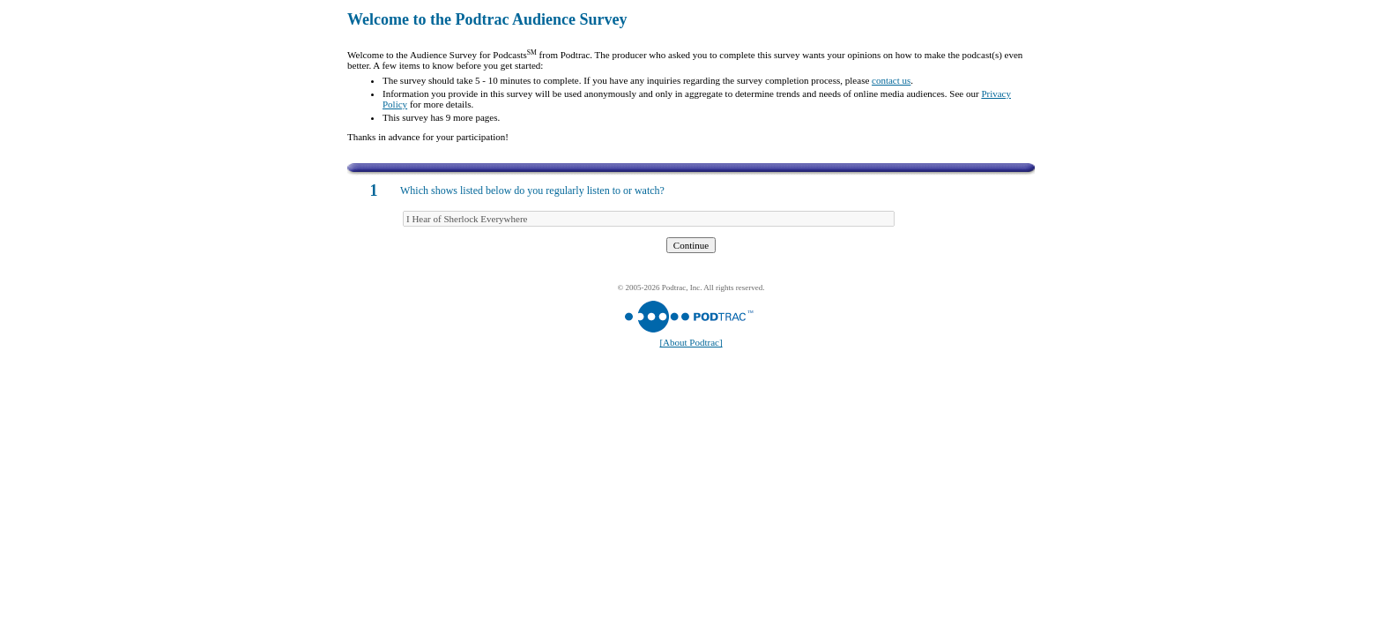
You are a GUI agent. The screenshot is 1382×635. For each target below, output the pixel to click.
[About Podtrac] (690, 342)
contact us (891, 80)
